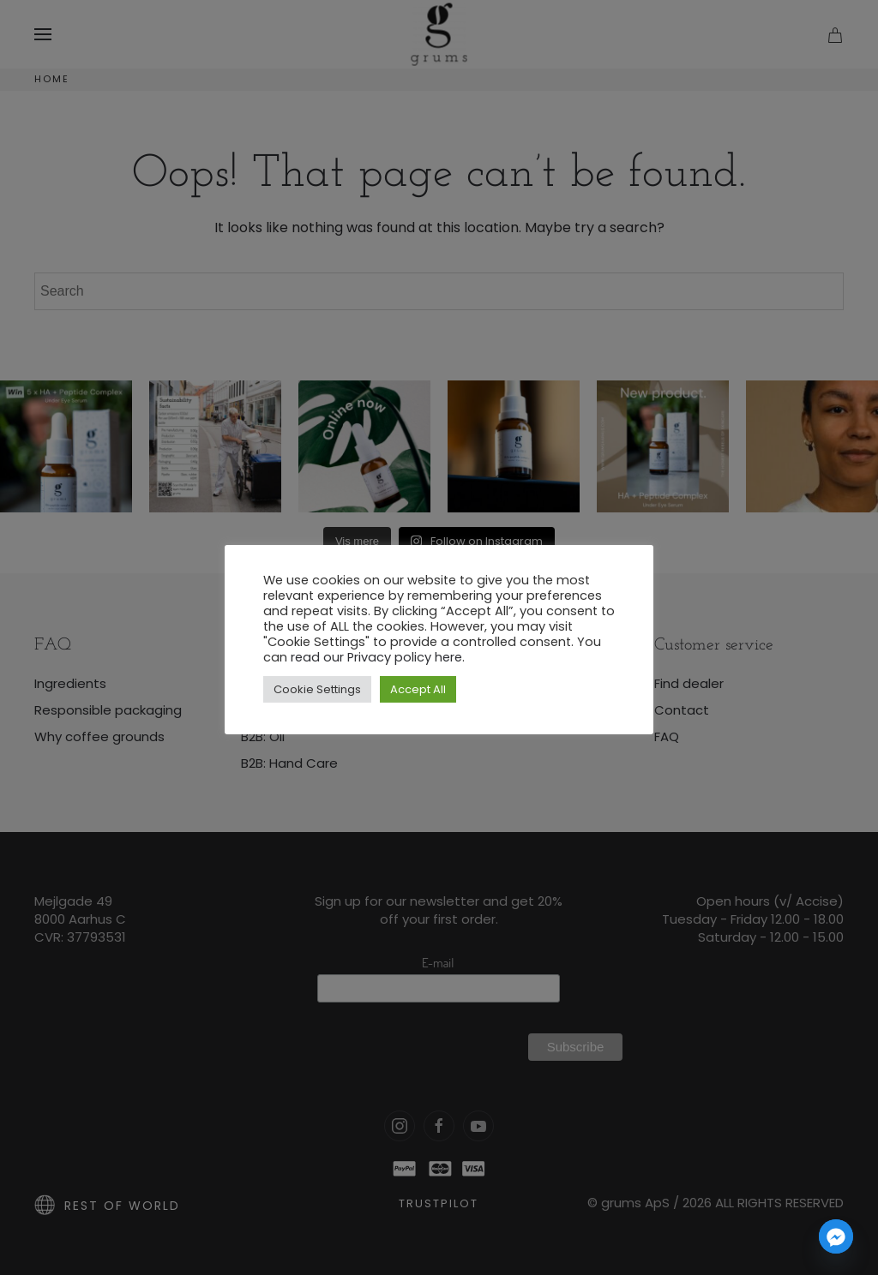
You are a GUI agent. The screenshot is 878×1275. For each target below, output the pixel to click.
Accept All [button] (418, 689)
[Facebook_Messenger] (836, 1236)
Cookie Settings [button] (317, 689)
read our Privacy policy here (376, 657)
